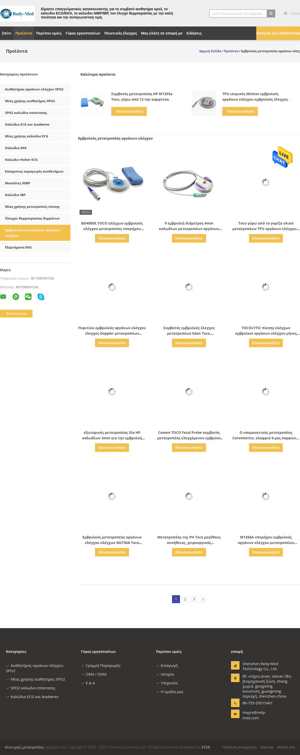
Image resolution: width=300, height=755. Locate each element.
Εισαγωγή (167, 665)
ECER (206, 747)
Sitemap (267, 747)
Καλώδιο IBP (15, 195)
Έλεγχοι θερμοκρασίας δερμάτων (32, 218)
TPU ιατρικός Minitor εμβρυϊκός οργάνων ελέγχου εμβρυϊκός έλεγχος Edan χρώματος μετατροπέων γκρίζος (255, 99)
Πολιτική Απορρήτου (239, 747)
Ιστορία (165, 674)
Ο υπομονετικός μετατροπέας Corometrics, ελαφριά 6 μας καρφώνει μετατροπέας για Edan (266, 438)
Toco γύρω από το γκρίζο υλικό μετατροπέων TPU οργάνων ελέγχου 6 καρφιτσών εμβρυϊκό (266, 229)
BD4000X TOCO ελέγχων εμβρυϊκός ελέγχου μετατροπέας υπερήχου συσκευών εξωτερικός (112, 229)
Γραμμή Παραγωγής (100, 665)
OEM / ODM (93, 674)
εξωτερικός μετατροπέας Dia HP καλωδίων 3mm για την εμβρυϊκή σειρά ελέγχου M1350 (112, 438)
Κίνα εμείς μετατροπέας (24, 747)
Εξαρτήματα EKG (18, 247)
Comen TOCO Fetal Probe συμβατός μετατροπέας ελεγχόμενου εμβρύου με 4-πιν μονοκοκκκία (189, 438)
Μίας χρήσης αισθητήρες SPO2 (30, 101)
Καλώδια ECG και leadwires (27, 124)
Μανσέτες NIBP (17, 183)
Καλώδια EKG (16, 148)
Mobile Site (286, 747)
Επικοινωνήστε (130, 111)
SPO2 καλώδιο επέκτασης (26, 112)
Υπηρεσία (167, 682)
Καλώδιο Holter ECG (21, 159)
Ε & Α (88, 682)
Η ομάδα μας (169, 691)
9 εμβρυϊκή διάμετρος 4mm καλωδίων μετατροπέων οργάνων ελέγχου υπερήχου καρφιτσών (189, 229)
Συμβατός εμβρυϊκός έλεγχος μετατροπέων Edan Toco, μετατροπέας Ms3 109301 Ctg (188, 333)
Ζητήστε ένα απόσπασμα (278, 33)
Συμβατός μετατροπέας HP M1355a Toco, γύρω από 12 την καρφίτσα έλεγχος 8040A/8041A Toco (141, 99)
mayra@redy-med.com (254, 715)
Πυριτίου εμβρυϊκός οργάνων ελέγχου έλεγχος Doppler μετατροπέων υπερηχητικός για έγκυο (112, 333)
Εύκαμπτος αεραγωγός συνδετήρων (34, 171)
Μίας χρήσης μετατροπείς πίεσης (32, 206)
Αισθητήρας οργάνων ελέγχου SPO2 (34, 89)
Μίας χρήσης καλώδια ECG (26, 136)
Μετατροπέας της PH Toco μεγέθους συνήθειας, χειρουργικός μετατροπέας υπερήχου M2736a (188, 542)
